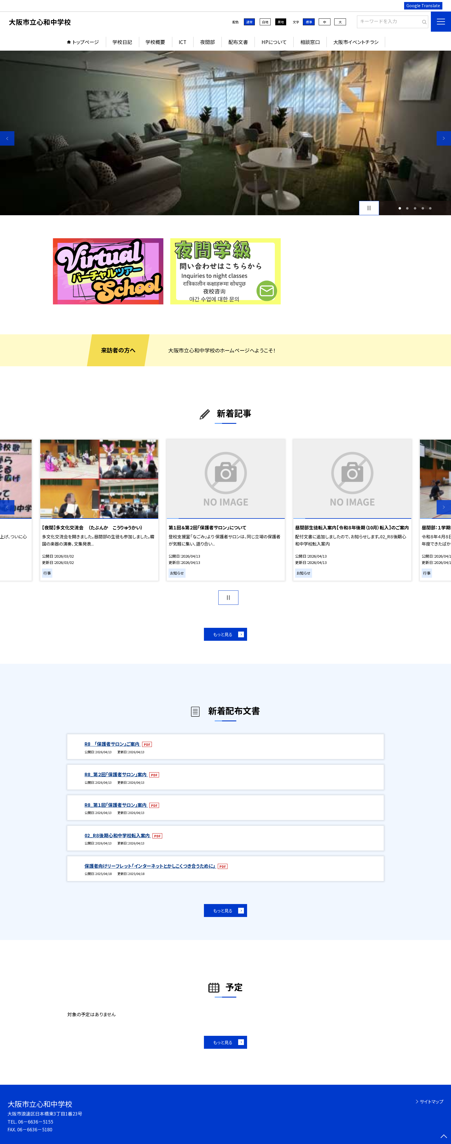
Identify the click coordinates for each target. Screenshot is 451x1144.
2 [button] (407, 208)
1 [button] (399, 208)
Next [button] (444, 138)
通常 (249, 22)
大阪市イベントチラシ (356, 41)
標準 (309, 22)
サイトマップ (432, 1101)
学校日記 (122, 41)
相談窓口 (310, 41)
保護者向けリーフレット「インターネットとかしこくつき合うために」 (150, 865)
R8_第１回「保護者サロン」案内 (116, 804)
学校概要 (155, 41)
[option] (225, 133)
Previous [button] (7, 138)
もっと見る (222, 634)
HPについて (274, 41)
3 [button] (415, 208)
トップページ (85, 41)
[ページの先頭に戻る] (444, 1137)
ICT (182, 41)
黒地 (281, 22)
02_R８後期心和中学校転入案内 (118, 835)
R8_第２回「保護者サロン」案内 (116, 774)
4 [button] (422, 208)
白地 (265, 22)
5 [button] (430, 208)
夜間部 (207, 41)
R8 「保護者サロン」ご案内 (113, 743)
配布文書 (238, 41)
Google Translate (423, 5)
